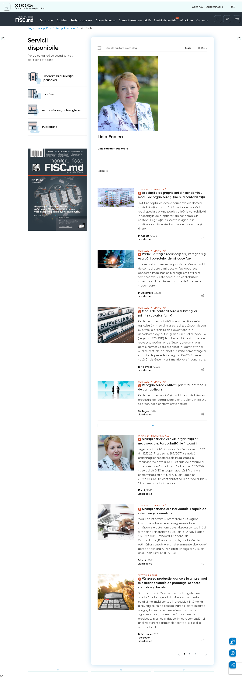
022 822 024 (24, 4)
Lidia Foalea (86, 28)
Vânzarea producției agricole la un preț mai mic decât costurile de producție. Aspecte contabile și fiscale (172, 582)
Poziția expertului (84, 18)
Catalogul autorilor (63, 28)
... (200, 653)
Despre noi (51, 18)
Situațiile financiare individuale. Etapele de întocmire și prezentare (171, 510)
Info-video (183, 18)
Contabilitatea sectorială (134, 18)
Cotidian (66, 18)
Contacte (198, 18)
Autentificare (214, 5)
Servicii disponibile (164, 17)
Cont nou (197, 5)
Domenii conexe (107, 18)
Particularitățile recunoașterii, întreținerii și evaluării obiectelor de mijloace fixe (171, 256)
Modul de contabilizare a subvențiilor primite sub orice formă (167, 313)
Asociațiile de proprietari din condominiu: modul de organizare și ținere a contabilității (171, 195)
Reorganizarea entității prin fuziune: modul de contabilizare (171, 387)
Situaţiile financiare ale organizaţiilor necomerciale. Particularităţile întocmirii (167, 441)
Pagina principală (38, 28)
